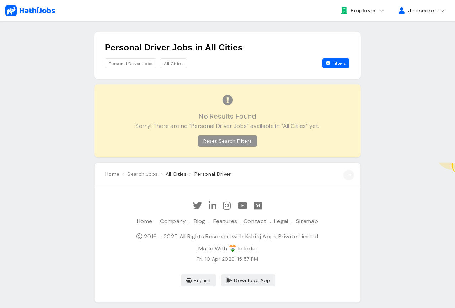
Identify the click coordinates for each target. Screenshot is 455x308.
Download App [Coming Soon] (248, 280)
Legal (281, 221)
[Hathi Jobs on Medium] (258, 206)
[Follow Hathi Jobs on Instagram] (226, 206)
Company (173, 221)
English (198, 280)
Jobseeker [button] (418, 10)
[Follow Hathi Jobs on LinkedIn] (212, 206)
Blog (199, 221)
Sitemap (307, 221)
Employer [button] (358, 10)
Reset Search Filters (227, 141)
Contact (254, 221)
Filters (336, 63)
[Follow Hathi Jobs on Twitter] (197, 206)
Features (225, 221)
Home (144, 221)
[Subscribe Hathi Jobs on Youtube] (242, 206)
